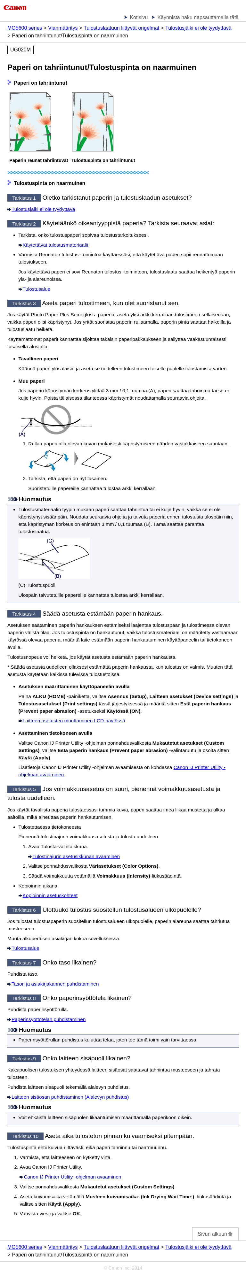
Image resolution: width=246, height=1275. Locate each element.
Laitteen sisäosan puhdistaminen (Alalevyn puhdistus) (70, 1097)
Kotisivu (139, 17)
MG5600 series (24, 28)
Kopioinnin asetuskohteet (50, 895)
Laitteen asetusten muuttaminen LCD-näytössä (74, 720)
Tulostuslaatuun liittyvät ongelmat (121, 28)
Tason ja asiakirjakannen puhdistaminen (55, 984)
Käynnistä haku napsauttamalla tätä (198, 17)
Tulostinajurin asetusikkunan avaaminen (76, 856)
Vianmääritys (63, 28)
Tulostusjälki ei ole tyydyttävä (198, 28)
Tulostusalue (37, 289)
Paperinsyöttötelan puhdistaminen (49, 1019)
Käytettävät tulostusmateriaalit (55, 245)
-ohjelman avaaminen (72, 1176)
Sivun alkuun (215, 1234)
